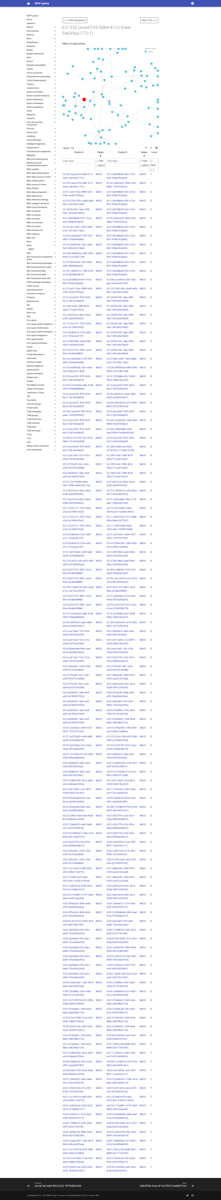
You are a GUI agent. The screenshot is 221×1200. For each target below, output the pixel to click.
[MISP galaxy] (28, 3)
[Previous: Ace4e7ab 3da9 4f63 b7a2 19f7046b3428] (54, 1185)
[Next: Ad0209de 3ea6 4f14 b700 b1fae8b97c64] (166, 1185)
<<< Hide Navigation (75, 20)
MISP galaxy (32, 16)
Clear (99, 161)
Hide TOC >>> (149, 20)
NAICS (100, 165)
